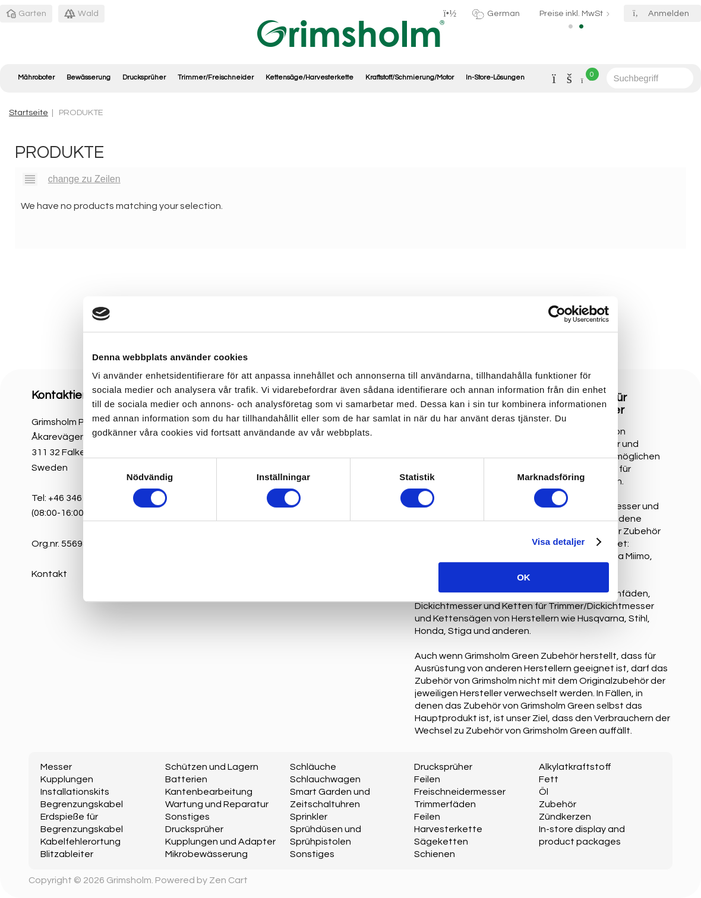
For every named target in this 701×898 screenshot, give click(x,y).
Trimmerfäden (445, 804)
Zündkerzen (565, 816)
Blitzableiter (66, 854)
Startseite (28, 112)
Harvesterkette (448, 829)
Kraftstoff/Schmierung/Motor (409, 77)
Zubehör (557, 804)
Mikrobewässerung (206, 854)
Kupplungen (66, 779)
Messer (56, 767)
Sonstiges (187, 816)
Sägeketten (441, 841)
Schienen (434, 854)
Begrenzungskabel (81, 804)
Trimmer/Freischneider (216, 77)
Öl (543, 792)
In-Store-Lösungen (495, 77)
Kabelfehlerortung (80, 841)
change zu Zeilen (84, 179)
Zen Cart (228, 880)
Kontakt (49, 574)
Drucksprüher (144, 77)
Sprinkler (308, 816)
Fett (548, 779)
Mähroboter (36, 77)
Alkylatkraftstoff (575, 767)
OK (524, 577)
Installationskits (74, 792)
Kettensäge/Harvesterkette (309, 77)
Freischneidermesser (460, 792)
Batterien (186, 779)
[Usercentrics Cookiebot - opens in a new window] (557, 314)
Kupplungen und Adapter (220, 841)
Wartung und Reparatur (217, 804)
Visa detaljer (558, 542)
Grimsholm (128, 880)
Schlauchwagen (325, 779)
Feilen (427, 779)
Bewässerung (88, 77)
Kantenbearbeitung (208, 792)
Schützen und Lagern (211, 767)
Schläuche (313, 767)
